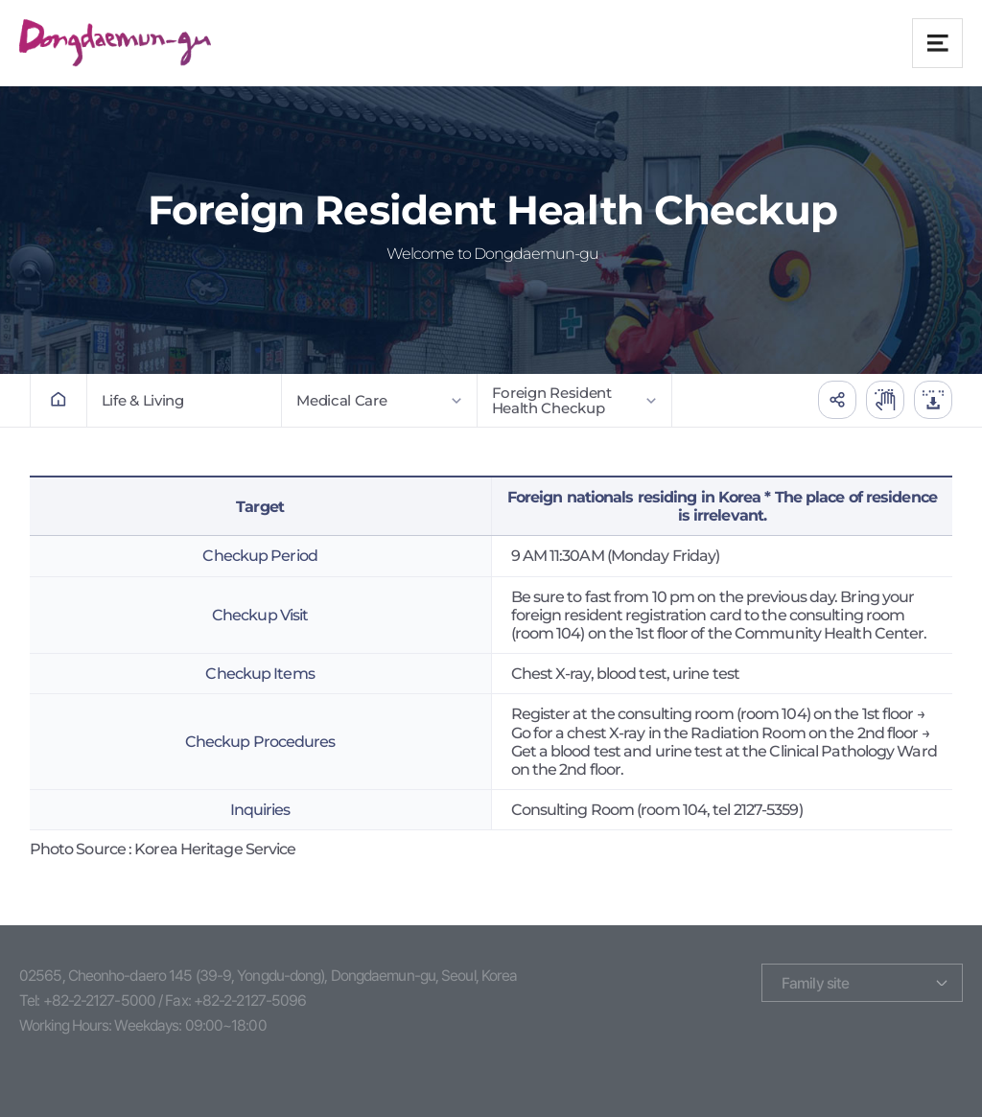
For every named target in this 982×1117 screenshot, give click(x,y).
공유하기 (837, 400)
